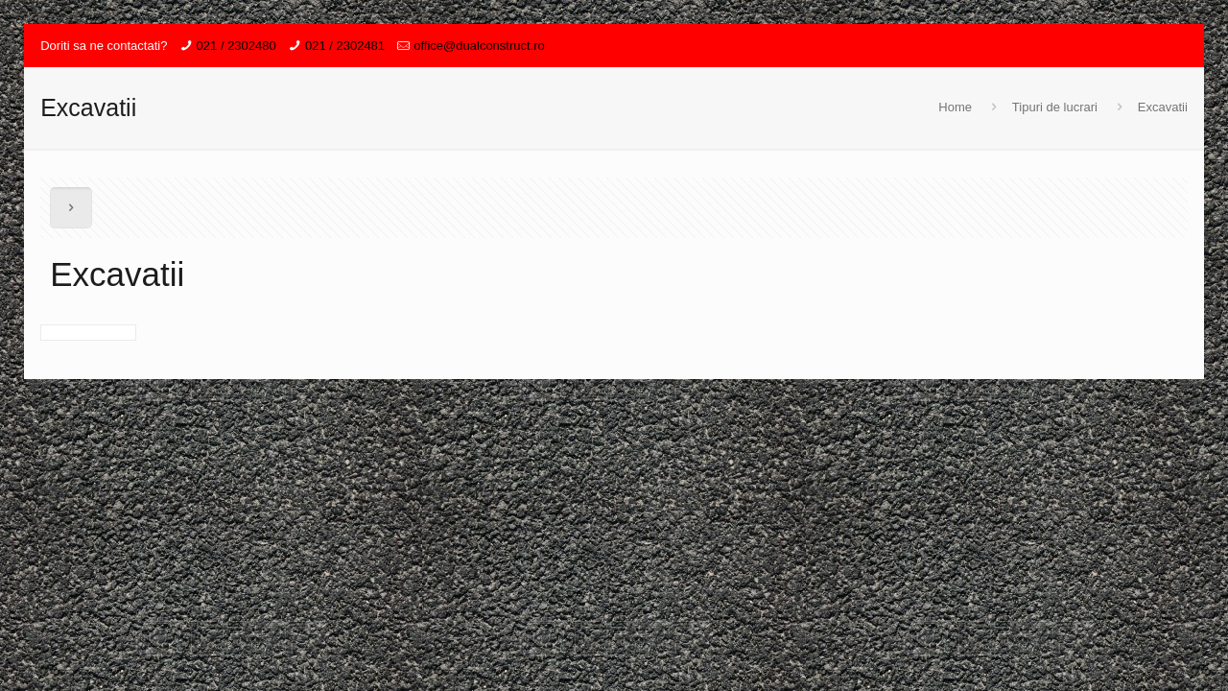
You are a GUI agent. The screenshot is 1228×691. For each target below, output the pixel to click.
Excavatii (1163, 107)
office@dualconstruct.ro (479, 45)
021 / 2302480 (236, 45)
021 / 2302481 (345, 45)
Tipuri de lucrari (1055, 107)
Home (955, 107)
